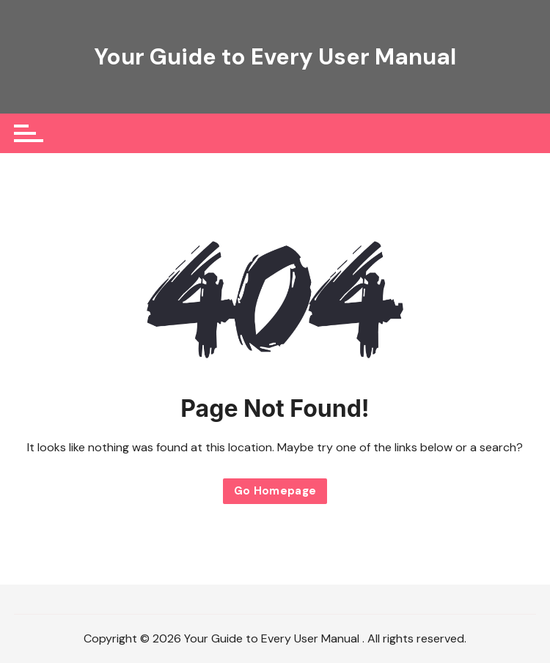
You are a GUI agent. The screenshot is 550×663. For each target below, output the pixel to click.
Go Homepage (275, 491)
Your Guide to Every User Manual (275, 56)
